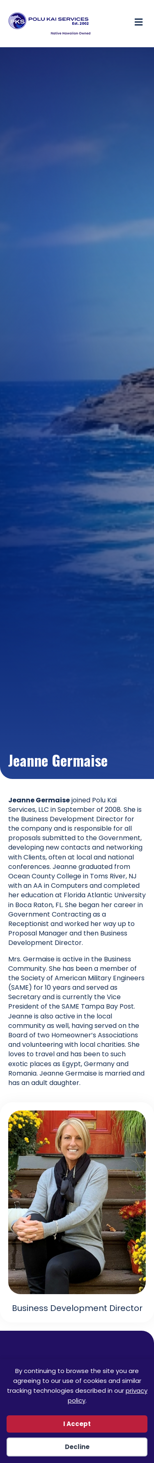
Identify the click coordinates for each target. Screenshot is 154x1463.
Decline (77, 1446)
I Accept (77, 1423)
